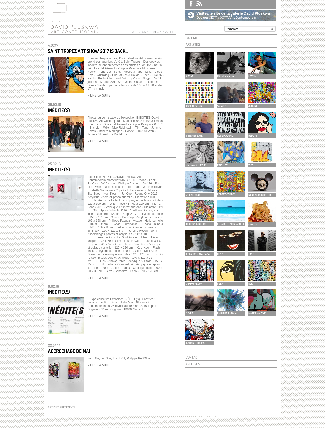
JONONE (252, 106)
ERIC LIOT (222, 165)
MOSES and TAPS (257, 313)
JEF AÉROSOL (193, 195)
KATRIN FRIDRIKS (195, 343)
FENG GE (253, 224)
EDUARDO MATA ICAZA (198, 254)
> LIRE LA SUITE (99, 95)
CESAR (189, 76)
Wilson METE (224, 106)
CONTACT (192, 357)
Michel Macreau (225, 76)
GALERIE (192, 38)
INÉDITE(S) (59, 110)
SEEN (220, 283)
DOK (250, 283)
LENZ (220, 254)
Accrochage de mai (69, 351)
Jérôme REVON (194, 283)
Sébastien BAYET (195, 135)
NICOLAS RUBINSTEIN (260, 195)
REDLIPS (252, 135)
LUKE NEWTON (194, 106)
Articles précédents (61, 407)
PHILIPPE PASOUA (227, 313)
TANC (251, 254)
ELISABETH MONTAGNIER (230, 224)
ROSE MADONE (225, 135)
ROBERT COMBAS (226, 194)
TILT (250, 165)
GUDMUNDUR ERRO (196, 224)
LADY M (252, 76)
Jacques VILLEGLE (196, 165)
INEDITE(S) (59, 169)
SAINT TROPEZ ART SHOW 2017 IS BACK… (88, 51)
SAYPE (189, 313)
